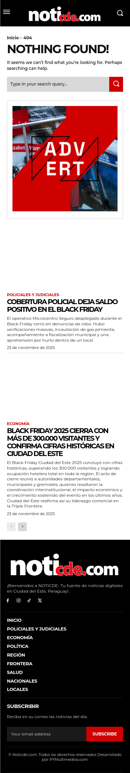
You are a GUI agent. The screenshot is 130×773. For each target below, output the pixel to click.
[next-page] (22, 526)
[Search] (116, 84)
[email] (46, 734)
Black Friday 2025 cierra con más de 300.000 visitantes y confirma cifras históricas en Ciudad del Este (60, 442)
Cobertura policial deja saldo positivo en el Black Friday (62, 306)
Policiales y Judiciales (33, 295)
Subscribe (105, 734)
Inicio (13, 37)
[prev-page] (11, 526)
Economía (18, 424)
